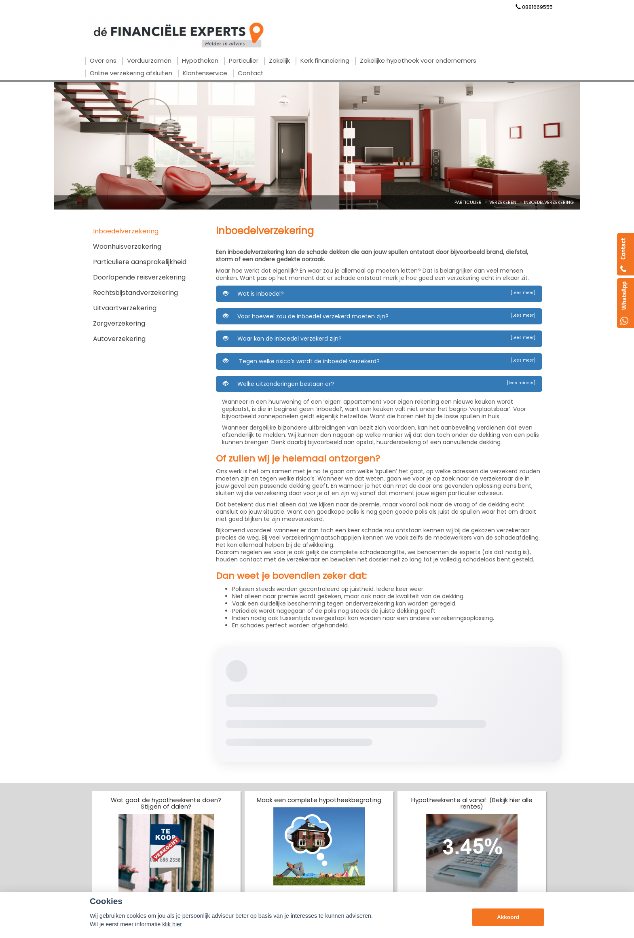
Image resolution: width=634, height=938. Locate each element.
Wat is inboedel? (379, 294)
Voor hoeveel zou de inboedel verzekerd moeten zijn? (379, 316)
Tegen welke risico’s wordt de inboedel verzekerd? (379, 361)
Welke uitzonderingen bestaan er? (379, 384)
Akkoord (508, 917)
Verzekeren (502, 202)
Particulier (468, 202)
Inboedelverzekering (549, 202)
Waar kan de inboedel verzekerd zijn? (379, 339)
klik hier (172, 924)
